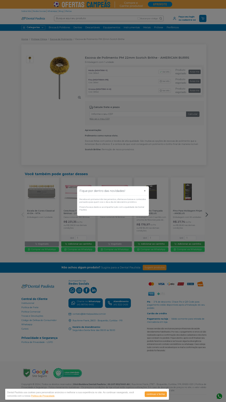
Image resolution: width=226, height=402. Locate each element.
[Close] (145, 191)
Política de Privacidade (42, 396)
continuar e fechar (156, 394)
